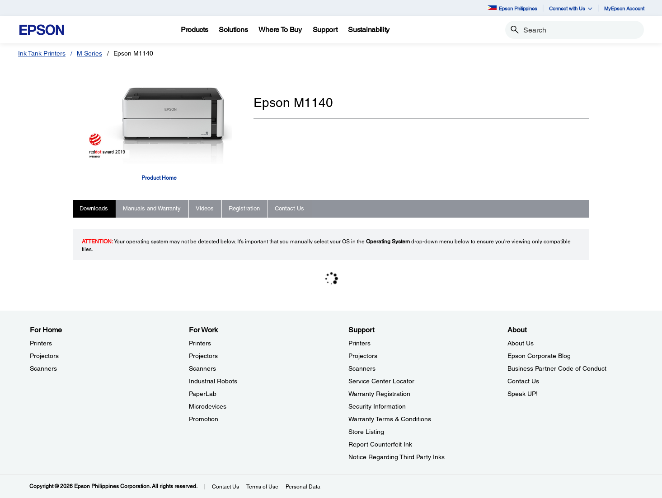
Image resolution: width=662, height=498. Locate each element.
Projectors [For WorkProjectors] (203, 355)
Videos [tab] (205, 208)
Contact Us (225, 487)
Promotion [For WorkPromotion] (203, 419)
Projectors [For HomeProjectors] (44, 355)
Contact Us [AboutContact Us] (523, 381)
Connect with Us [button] (570, 8)
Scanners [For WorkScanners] (202, 368)
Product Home (159, 178)
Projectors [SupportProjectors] (362, 355)
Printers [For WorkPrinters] (200, 343)
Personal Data (303, 487)
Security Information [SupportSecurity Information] (377, 406)
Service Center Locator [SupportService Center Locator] (381, 381)
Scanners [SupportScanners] (362, 368)
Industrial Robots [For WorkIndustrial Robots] (213, 381)
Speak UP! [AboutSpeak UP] (522, 393)
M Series (89, 53)
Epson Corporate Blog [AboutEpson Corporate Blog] (539, 355)
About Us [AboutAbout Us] (520, 343)
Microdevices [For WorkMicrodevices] (207, 406)
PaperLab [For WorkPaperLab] (202, 393)
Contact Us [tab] (289, 208)
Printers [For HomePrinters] (41, 343)
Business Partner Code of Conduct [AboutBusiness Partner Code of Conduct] (556, 368)
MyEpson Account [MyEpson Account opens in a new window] (624, 8)
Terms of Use (262, 487)
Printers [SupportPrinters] (359, 343)
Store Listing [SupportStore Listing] (366, 431)
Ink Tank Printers (42, 53)
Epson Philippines (512, 8)
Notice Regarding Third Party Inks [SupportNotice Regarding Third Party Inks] (396, 457)
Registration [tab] (244, 208)
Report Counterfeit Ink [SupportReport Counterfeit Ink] (380, 444)
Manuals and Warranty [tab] (152, 208)
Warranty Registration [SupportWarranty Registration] (379, 393)
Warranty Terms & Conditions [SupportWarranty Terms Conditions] (389, 419)
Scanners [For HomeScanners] (43, 368)
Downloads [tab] (94, 208)
